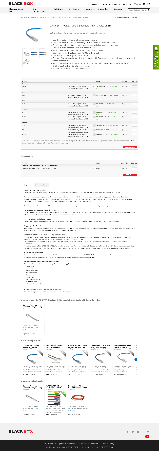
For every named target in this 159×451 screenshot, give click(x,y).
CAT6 (61, 17)
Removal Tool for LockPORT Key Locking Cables (40, 166)
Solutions (58, 9)
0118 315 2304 (107, 447)
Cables (33, 17)
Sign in (133, 17)
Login (137, 4)
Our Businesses (38, 10)
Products (87, 9)
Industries (103, 9)
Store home (25, 17)
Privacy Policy (108, 444)
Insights (118, 9)
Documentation (41, 185)
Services (73, 9)
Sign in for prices (29, 334)
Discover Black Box (16, 10)
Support (114, 4)
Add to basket (130, 147)
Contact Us (126, 4)
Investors (95, 4)
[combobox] (138, 10)
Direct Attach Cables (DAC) (47, 17)
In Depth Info (27, 185)
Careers (105, 4)
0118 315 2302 (72, 447)
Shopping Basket (122, 17)
